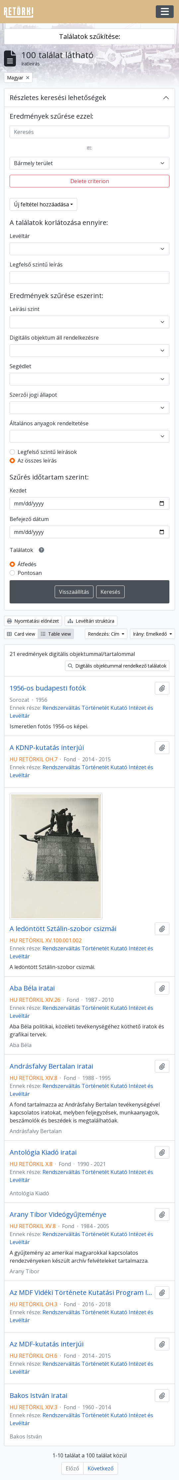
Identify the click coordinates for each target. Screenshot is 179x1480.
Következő (101, 1468)
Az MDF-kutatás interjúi (47, 1344)
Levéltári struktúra (91, 621)
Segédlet (20, 366)
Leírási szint (24, 309)
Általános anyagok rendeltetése (49, 423)
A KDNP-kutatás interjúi (47, 748)
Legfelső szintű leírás (36, 264)
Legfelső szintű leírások (47, 452)
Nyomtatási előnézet (33, 621)
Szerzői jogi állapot (33, 394)
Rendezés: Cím (104, 634)
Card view (21, 634)
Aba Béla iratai (32, 988)
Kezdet (18, 490)
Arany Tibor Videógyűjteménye (58, 1214)
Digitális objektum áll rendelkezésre (54, 337)
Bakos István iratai (38, 1396)
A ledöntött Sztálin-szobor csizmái (63, 929)
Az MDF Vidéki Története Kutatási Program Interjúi (81, 1293)
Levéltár (20, 236)
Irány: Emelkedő (150, 634)
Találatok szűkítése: (89, 36)
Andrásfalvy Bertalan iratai (51, 1066)
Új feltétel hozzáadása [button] (41, 204)
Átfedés (27, 564)
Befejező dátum (29, 519)
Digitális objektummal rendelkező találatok (117, 666)
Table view (56, 634)
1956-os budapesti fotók (48, 688)
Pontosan (30, 573)
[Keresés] (89, 132)
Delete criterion (89, 181)
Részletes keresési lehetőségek (58, 97)
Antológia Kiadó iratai (43, 1152)
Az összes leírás (37, 460)
